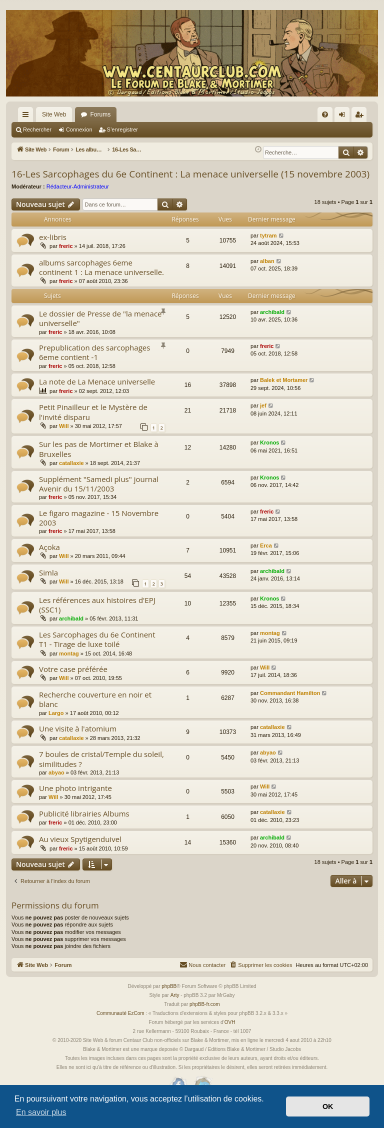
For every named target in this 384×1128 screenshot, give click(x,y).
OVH (230, 1033)
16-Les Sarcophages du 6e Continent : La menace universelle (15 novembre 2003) (191, 185)
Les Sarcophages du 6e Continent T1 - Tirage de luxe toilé (97, 650)
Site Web (54, 114)
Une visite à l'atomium (77, 740)
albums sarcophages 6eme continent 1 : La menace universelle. (101, 278)
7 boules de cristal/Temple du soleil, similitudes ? (101, 770)
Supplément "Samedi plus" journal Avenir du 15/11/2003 (98, 495)
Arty (175, 1007)
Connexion (79, 129)
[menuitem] (325, 114)
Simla (48, 584)
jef (263, 417)
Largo (56, 725)
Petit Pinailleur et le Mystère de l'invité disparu (93, 423)
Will (63, 437)
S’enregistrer (122, 129)
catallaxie (71, 475)
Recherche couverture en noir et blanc (95, 710)
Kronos (270, 454)
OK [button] (328, 1106)
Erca (266, 557)
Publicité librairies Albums (84, 825)
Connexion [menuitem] (344, 116)
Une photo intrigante (75, 799)
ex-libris (52, 249)
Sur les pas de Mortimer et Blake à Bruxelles (98, 460)
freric (66, 257)
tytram (268, 247)
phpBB (169, 997)
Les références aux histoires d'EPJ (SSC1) (97, 616)
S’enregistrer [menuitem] (361, 116)
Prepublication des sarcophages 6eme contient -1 (94, 364)
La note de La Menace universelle (97, 393)
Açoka (49, 559)
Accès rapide (27, 116)
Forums (100, 114)
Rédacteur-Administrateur (77, 198)
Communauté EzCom (120, 1025)
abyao (56, 784)
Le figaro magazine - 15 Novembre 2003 (98, 529)
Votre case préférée (73, 681)
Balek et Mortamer (284, 391)
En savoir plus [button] (41, 1112)
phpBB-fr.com (205, 1015)
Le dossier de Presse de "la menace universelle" (100, 330)
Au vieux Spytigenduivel (80, 851)
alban (267, 273)
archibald (272, 323)
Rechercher (37, 129)
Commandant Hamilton (290, 705)
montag (69, 665)
